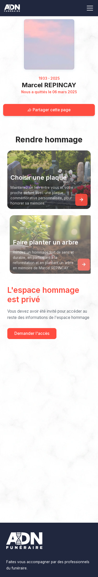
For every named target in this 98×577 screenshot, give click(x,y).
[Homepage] (49, 44)
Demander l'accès (31, 333)
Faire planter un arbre (46, 242)
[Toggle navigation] (90, 8)
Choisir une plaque (38, 177)
